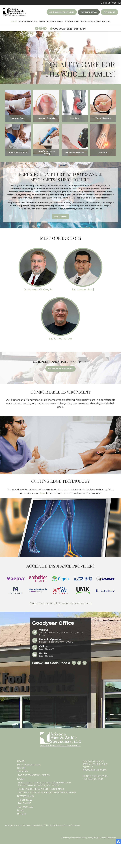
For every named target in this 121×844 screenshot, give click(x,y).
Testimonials (88, 21)
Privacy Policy (92, 838)
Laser (60, 21)
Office (42, 21)
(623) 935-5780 (76, 28)
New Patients (72, 21)
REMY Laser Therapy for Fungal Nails (41, 789)
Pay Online (109, 12)
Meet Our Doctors (27, 21)
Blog (98, 21)
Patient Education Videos (34, 775)
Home (14, 21)
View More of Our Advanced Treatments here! (47, 792)
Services (51, 21)
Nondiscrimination (78, 838)
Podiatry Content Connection (68, 825)
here (42, 493)
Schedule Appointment (62, 12)
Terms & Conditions (108, 838)
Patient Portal (89, 12)
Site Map (65, 838)
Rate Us (106, 21)
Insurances (25, 800)
